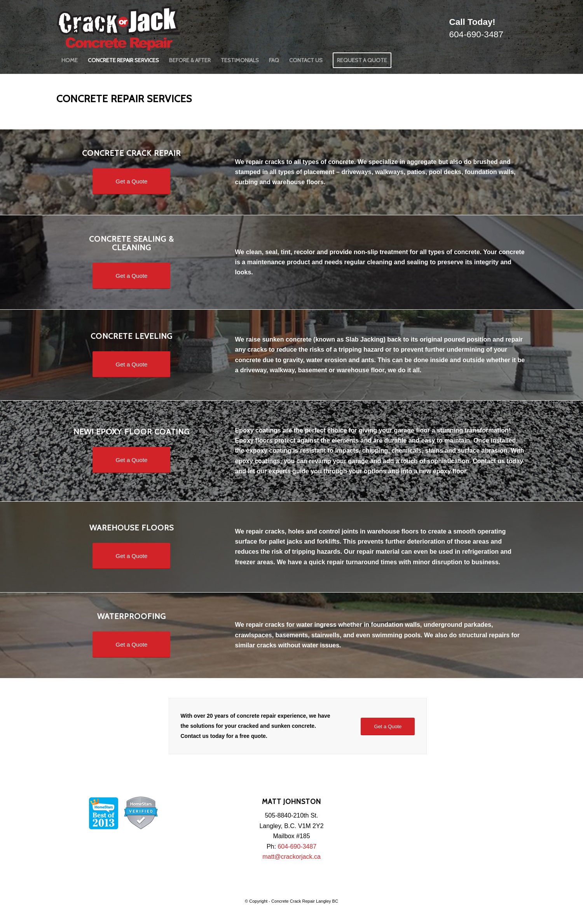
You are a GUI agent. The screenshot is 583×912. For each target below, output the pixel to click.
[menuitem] (69, 60)
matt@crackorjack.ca (291, 856)
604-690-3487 (476, 34)
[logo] (118, 25)
